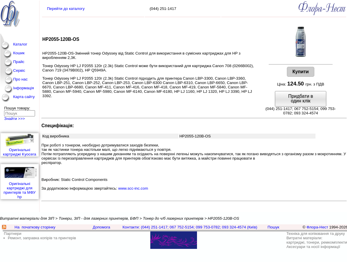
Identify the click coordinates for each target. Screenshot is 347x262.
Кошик (19, 53)
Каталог (20, 44)
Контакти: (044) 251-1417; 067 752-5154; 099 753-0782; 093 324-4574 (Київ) (190, 227)
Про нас (20, 79)
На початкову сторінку (35, 227)
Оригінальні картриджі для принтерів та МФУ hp (19, 181)
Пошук (273, 227)
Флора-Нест (317, 227)
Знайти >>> (14, 118)
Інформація (23, 88)
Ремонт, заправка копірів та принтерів (42, 238)
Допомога (101, 227)
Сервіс (19, 70)
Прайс (19, 62)
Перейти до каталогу (66, 8)
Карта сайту (24, 97)
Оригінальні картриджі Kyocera (19, 144)
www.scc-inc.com (133, 188)
